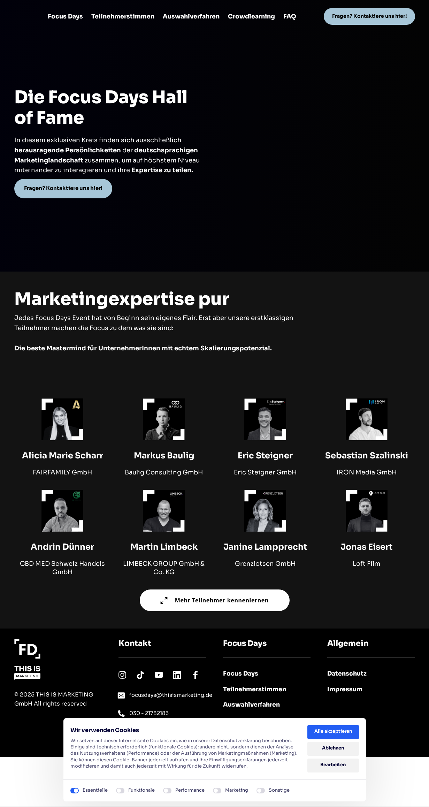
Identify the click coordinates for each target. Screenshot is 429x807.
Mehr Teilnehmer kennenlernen (214, 600)
